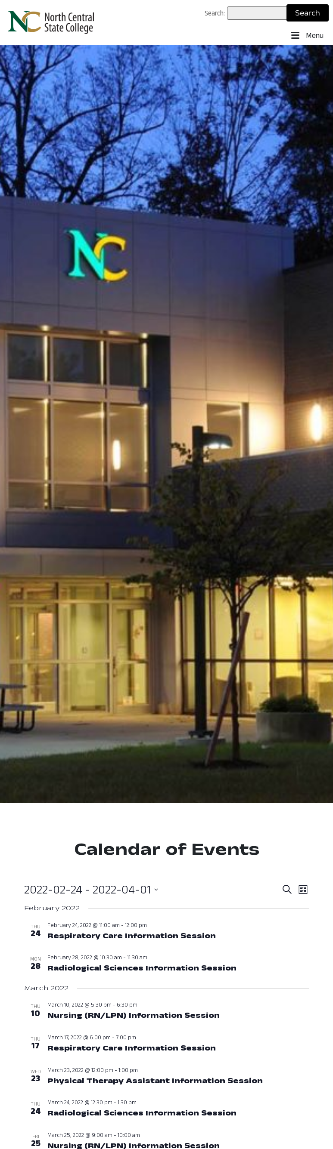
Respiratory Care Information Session (131, 935)
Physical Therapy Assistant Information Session (155, 1080)
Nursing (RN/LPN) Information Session (133, 1015)
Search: (215, 13)
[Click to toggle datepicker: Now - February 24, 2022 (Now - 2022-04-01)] (91, 889)
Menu (307, 35)
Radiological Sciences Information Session (142, 968)
